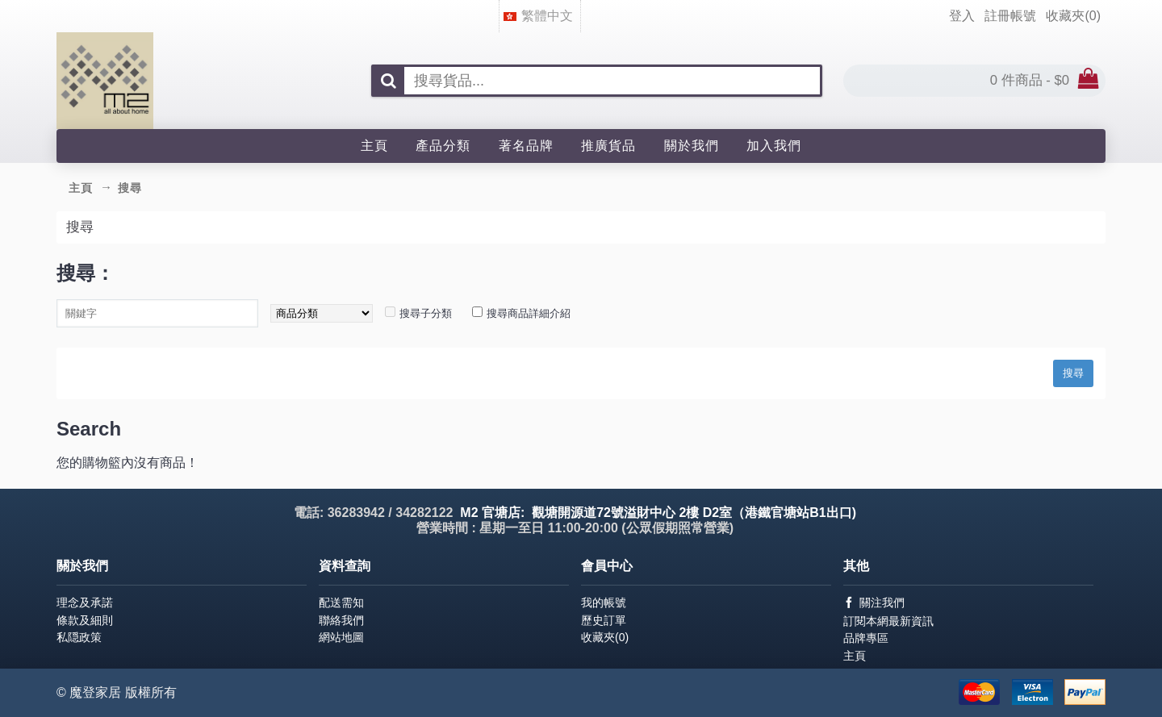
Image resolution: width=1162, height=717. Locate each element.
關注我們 (874, 603)
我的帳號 (603, 602)
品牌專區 (865, 638)
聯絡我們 (341, 620)
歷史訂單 (603, 620)
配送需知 (341, 602)
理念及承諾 (84, 602)
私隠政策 (79, 637)
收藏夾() (605, 637)
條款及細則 (84, 620)
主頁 (854, 655)
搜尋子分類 (425, 313)
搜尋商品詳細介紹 (529, 313)
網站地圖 (341, 637)
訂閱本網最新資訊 (888, 621)
